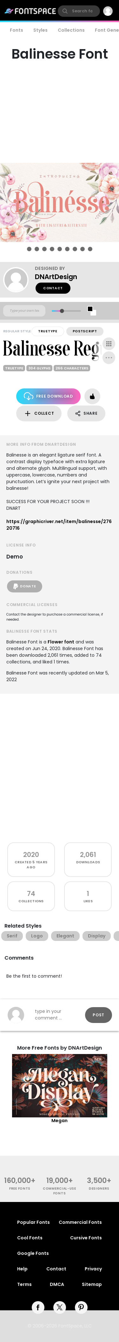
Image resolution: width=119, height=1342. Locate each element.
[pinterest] (81, 1307)
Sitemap (92, 1284)
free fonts (19, 1188)
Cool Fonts (30, 1238)
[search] (79, 11)
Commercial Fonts (80, 1222)
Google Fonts (33, 1253)
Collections (71, 30)
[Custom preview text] (24, 310)
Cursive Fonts (86, 1238)
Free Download (48, 396)
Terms (24, 1284)
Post (98, 1015)
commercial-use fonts (59, 1191)
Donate (24, 586)
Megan (59, 1120)
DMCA (57, 1284)
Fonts (16, 30)
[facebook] (38, 1307)
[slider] (62, 311)
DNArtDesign (56, 276)
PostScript (85, 331)
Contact (53, 288)
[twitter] (59, 1307)
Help (22, 1269)
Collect (39, 414)
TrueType (47, 331)
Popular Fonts (33, 1222)
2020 (31, 854)
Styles (40, 30)
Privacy (93, 1269)
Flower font (61, 642)
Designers (99, 1188)
